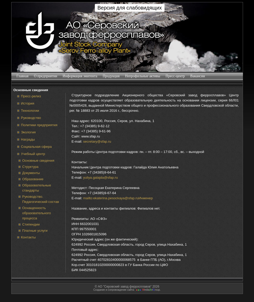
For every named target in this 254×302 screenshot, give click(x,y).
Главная (22, 76)
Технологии (30, 111)
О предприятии (45, 76)
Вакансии (197, 76)
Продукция (111, 76)
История (27, 103)
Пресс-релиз (31, 96)
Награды (28, 139)
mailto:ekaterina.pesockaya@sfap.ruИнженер (118, 198)
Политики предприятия (39, 125)
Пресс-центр (175, 76)
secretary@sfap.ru (97, 141)
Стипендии (31, 224)
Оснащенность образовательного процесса (36, 213)
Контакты (28, 237)
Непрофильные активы (142, 76)
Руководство (31, 118)
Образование (33, 179)
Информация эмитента (80, 76)
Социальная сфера (36, 147)
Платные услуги (35, 230)
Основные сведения (38, 160)
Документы (31, 173)
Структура (30, 167)
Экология (28, 132)
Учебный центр (33, 154)
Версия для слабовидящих (130, 8)
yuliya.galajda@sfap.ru (100, 177)
